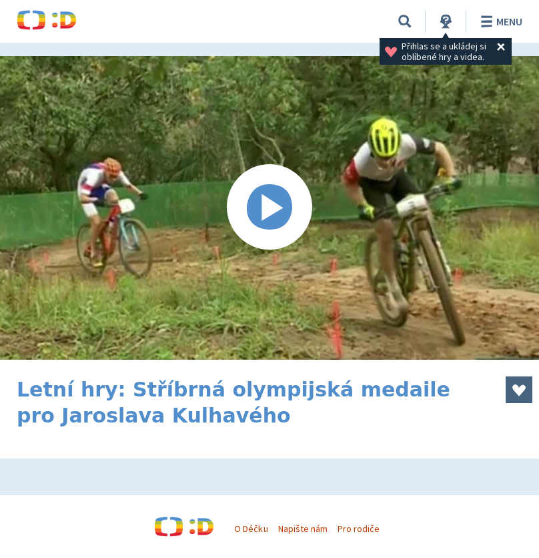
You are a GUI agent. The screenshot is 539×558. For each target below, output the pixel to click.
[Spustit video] (269, 208)
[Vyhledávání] (405, 21)
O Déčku (250, 529)
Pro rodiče (359, 529)
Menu (499, 21)
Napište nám (303, 529)
